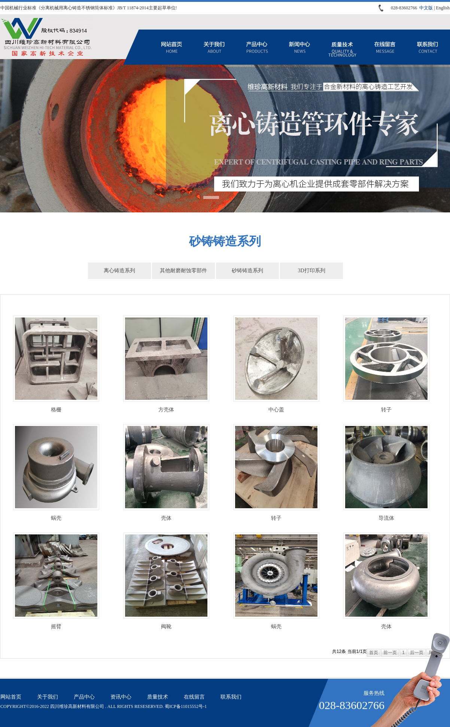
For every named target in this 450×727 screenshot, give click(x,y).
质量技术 (342, 47)
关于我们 (214, 47)
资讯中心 (299, 47)
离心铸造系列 (119, 270)
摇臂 (56, 626)
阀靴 (166, 626)
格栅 (56, 409)
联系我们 (427, 47)
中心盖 (276, 409)
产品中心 (256, 47)
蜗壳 (56, 518)
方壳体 (166, 409)
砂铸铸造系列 (247, 270)
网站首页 (171, 47)
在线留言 (385, 47)
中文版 (426, 7)
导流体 (386, 518)
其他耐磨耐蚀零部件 (183, 270)
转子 (386, 409)
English (443, 7)
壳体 (166, 518)
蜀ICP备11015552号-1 (186, 706)
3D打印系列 (311, 270)
